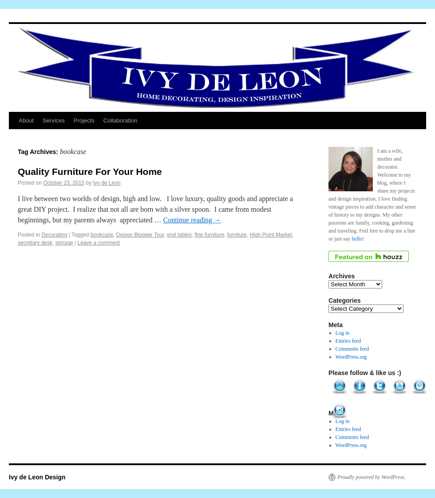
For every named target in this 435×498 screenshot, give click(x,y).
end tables (179, 235)
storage (64, 243)
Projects (84, 120)
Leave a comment (99, 243)
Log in (343, 333)
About (26, 120)
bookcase (102, 235)
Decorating (54, 235)
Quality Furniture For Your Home (90, 171)
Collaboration (120, 120)
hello (357, 239)
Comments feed (352, 349)
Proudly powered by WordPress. (371, 477)
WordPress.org (351, 357)
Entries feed (348, 341)
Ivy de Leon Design (37, 477)
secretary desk (35, 243)
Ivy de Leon (107, 183)
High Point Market (270, 235)
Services (54, 120)
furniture (237, 235)
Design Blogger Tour (140, 235)
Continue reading (192, 220)
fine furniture (209, 235)
